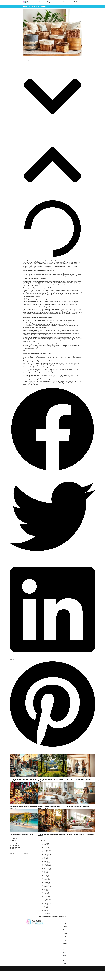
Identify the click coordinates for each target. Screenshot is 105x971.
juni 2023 (46, 889)
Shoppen (70, 2)
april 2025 (46, 860)
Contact (76, 2)
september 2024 (47, 868)
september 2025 (47, 853)
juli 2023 (46, 888)
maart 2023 (46, 893)
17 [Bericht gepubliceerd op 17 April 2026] (16, 845)
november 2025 (47, 850)
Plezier (65, 2)
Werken (59, 2)
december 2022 (47, 897)
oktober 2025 (47, 851)
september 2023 (47, 885)
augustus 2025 (47, 854)
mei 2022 (46, 907)
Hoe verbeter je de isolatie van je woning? (79, 779)
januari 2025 (47, 862)
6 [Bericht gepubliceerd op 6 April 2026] (10, 843)
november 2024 (47, 865)
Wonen (54, 2)
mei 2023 (46, 890)
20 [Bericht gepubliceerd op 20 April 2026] (10, 847)
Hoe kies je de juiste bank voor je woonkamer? (80, 834)
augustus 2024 (47, 869)
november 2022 (47, 899)
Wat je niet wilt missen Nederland (18, 930)
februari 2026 (47, 846)
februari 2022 (47, 911)
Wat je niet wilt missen (38, 2)
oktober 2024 (47, 867)
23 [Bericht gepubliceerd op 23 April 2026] (15, 847)
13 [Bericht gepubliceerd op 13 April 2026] (10, 845)
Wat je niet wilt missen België (17, 927)
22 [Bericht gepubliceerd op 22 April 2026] (13, 847)
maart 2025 (46, 861)
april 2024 (46, 875)
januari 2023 (47, 896)
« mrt (11, 850)
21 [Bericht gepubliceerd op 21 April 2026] (12, 847)
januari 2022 (47, 913)
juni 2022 (46, 906)
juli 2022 (46, 904)
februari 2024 (47, 878)
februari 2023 (47, 895)
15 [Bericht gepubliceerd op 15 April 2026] (13, 845)
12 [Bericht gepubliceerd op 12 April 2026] (20, 843)
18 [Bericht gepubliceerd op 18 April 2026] (18, 845)
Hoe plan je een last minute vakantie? (78, 806)
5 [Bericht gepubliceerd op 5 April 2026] (19, 842)
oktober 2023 (47, 883)
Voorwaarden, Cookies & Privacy (52, 970)
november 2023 (47, 882)
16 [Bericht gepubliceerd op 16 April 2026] (15, 845)
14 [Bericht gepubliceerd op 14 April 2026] (12, 845)
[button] (52, 96)
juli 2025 (46, 855)
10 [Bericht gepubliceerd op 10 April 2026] (16, 843)
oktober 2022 (47, 900)
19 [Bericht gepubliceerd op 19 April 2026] (20, 845)
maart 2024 (46, 876)
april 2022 (46, 909)
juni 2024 (46, 872)
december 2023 (47, 881)
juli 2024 (46, 871)
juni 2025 (46, 857)
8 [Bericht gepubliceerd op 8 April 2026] (13, 843)
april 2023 (46, 892)
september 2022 (47, 902)
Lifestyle (48, 2)
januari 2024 (47, 879)
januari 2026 (47, 847)
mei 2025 (46, 858)
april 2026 (46, 843)
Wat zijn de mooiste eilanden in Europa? (22, 834)
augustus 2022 (47, 903)
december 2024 (47, 864)
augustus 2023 (47, 886)
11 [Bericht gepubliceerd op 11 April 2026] (18, 843)
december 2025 (47, 848)
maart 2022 (46, 910)
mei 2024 (46, 874)
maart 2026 (46, 844)
